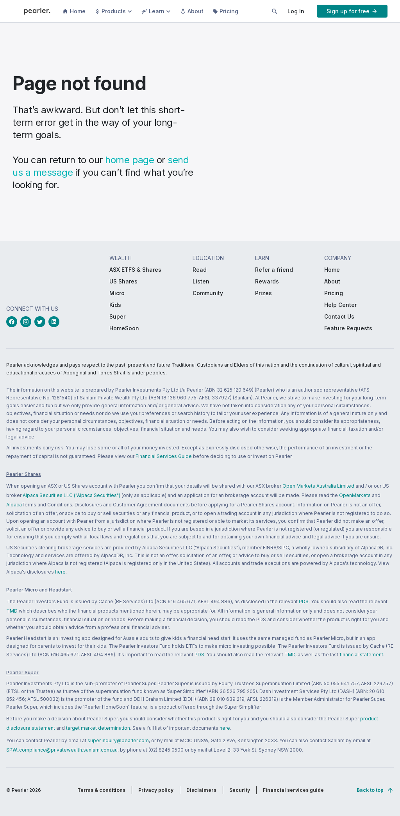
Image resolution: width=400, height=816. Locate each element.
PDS (304, 601)
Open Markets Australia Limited (318, 486)
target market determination (98, 728)
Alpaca (13, 505)
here (60, 572)
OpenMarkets (355, 495)
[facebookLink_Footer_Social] (13, 321)
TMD (12, 611)
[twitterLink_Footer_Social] (41, 321)
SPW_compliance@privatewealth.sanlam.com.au (62, 750)
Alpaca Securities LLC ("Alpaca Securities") (71, 495)
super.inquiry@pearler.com (118, 740)
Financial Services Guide (164, 456)
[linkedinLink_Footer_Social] (55, 321)
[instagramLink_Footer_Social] (27, 321)
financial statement (361, 654)
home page (129, 160)
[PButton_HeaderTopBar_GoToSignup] (352, 11)
